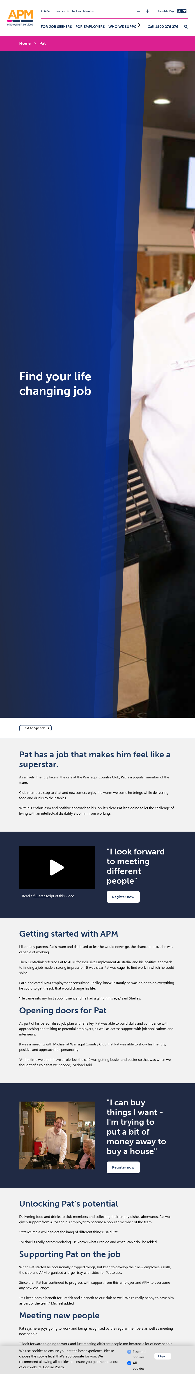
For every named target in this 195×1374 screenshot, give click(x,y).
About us (88, 11)
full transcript (43, 896)
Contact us (74, 11)
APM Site (46, 11)
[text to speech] (35, 728)
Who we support (125, 26)
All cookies (139, 1366)
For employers (90, 26)
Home (25, 43)
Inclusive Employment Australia (106, 962)
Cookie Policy (53, 1367)
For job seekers (56, 26)
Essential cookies (139, 1354)
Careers (59, 11)
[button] (185, 26)
